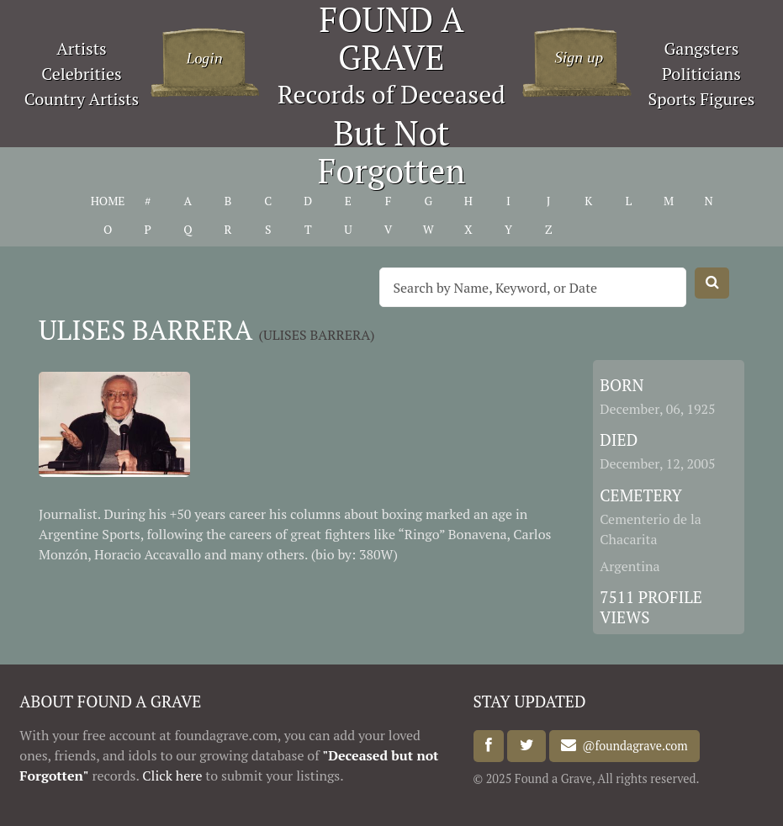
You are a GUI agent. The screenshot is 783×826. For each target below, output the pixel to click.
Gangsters (701, 48)
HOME (108, 201)
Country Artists (81, 98)
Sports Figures (701, 98)
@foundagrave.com (631, 746)
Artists (81, 48)
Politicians (701, 73)
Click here (172, 775)
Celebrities (81, 73)
